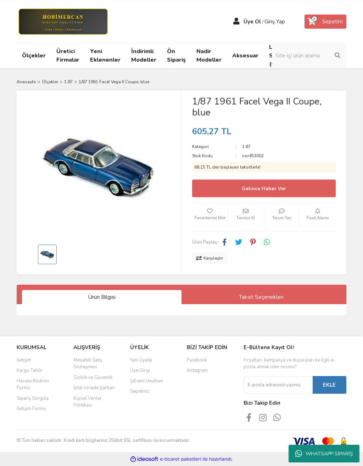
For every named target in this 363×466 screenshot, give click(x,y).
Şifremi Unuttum (146, 381)
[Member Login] (236, 21)
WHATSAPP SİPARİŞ (324, 454)
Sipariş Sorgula (33, 398)
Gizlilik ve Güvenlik (92, 377)
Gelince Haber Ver (264, 188)
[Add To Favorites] (210, 217)
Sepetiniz (139, 391)
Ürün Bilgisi (102, 297)
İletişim (24, 360)
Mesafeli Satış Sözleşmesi (87, 363)
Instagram (197, 370)
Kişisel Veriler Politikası (87, 402)
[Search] (309, 55)
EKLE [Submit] (329, 384)
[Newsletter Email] (278, 385)
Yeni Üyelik (141, 360)
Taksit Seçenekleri (261, 297)
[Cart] (325, 22)
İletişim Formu (31, 408)
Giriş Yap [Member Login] (274, 21)
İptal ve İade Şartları (94, 388)
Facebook (197, 360)
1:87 (246, 146)
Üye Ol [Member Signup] (252, 21)
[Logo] (63, 21)
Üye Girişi (140, 370)
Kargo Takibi (29, 370)
